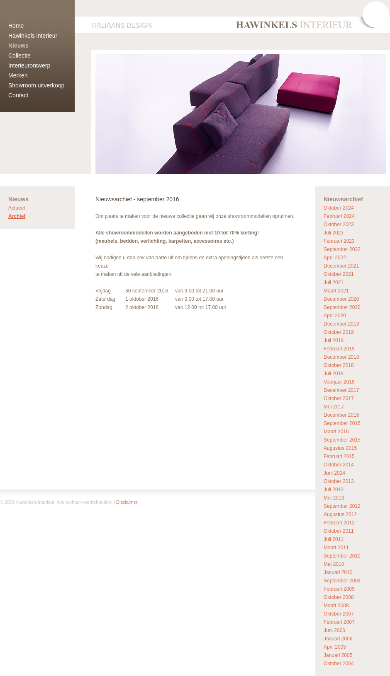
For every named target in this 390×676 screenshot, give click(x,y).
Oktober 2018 (339, 365)
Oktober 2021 (339, 274)
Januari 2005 (338, 655)
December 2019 (341, 324)
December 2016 (341, 415)
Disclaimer (126, 502)
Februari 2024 (339, 216)
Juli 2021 (334, 282)
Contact (18, 95)
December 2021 (341, 266)
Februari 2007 (339, 622)
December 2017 (341, 390)
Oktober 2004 (339, 663)
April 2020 (335, 316)
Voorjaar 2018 (339, 382)
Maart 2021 (336, 291)
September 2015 (342, 440)
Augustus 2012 (340, 514)
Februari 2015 (339, 456)
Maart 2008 (336, 605)
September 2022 (342, 249)
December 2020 (341, 299)
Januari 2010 (338, 572)
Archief (16, 216)
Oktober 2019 (339, 332)
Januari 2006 (338, 639)
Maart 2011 (336, 547)
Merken (18, 75)
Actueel (16, 208)
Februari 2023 (339, 241)
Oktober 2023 (339, 224)
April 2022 (335, 258)
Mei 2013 (334, 498)
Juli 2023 (334, 233)
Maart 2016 (336, 432)
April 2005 (335, 647)
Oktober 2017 (339, 398)
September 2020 (342, 307)
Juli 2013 (334, 490)
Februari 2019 (339, 349)
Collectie (19, 55)
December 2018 (341, 357)
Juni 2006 (334, 630)
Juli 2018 (334, 374)
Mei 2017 (334, 407)
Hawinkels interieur (32, 35)
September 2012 (342, 506)
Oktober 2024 (339, 208)
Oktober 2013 (339, 481)
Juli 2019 (334, 340)
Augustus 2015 (340, 448)
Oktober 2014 (339, 465)
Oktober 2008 (339, 597)
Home (16, 25)
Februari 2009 (339, 589)
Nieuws (18, 45)
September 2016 (342, 423)
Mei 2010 (334, 564)
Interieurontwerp (29, 65)
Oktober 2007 (339, 614)
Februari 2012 (339, 523)
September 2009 (342, 581)
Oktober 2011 (339, 531)
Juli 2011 (334, 539)
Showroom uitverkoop (36, 85)
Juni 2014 (334, 473)
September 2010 (342, 556)
